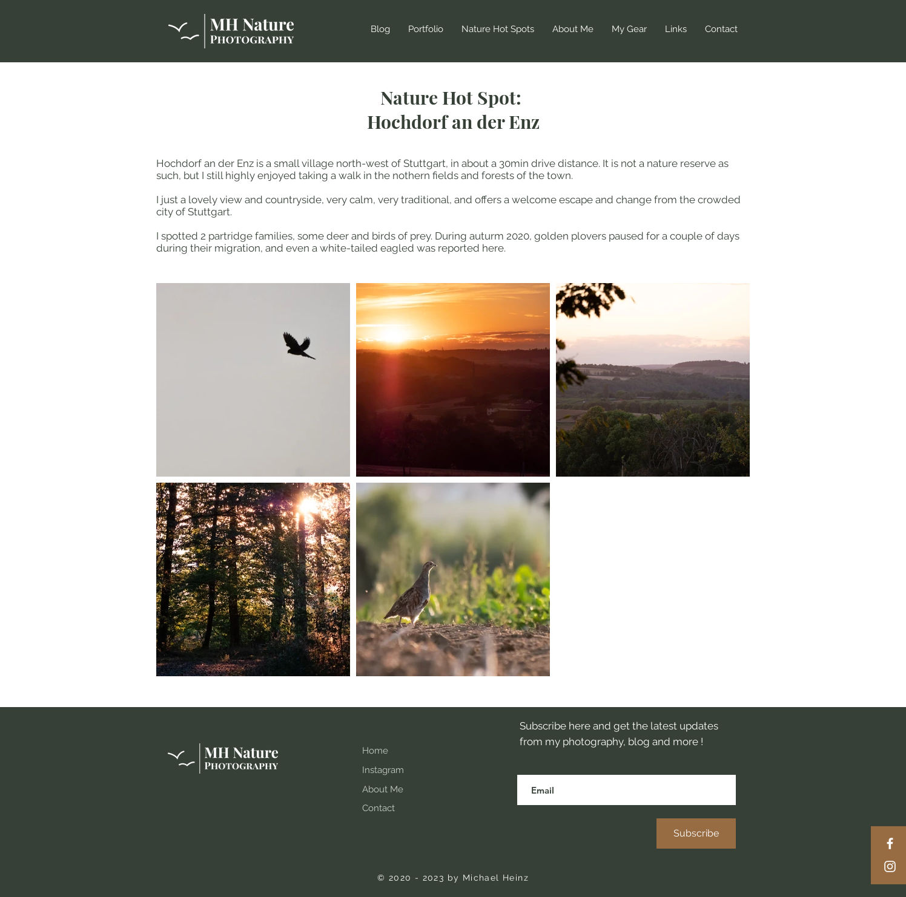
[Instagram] (890, 866)
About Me (382, 789)
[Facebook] (890, 843)
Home (375, 750)
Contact (378, 808)
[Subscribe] (696, 833)
